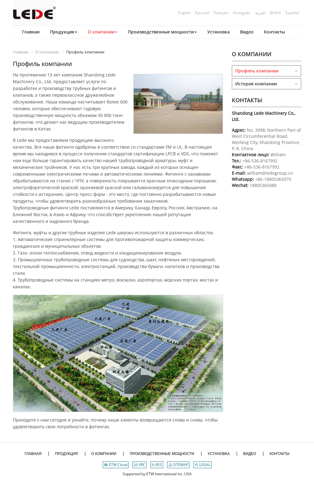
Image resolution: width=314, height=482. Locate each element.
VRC (139, 464)
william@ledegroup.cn (269, 173)
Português (242, 12)
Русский (202, 12)
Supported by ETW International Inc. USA (157, 473)
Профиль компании (256, 71)
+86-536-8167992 (260, 161)
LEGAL (202, 464)
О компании (47, 52)
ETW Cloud (115, 464)
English (184, 12)
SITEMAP (178, 464)
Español (292, 12)
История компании (256, 84)
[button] (59, 32)
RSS (157, 464)
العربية (260, 12)
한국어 (275, 12)
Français (221, 12)
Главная (20, 52)
